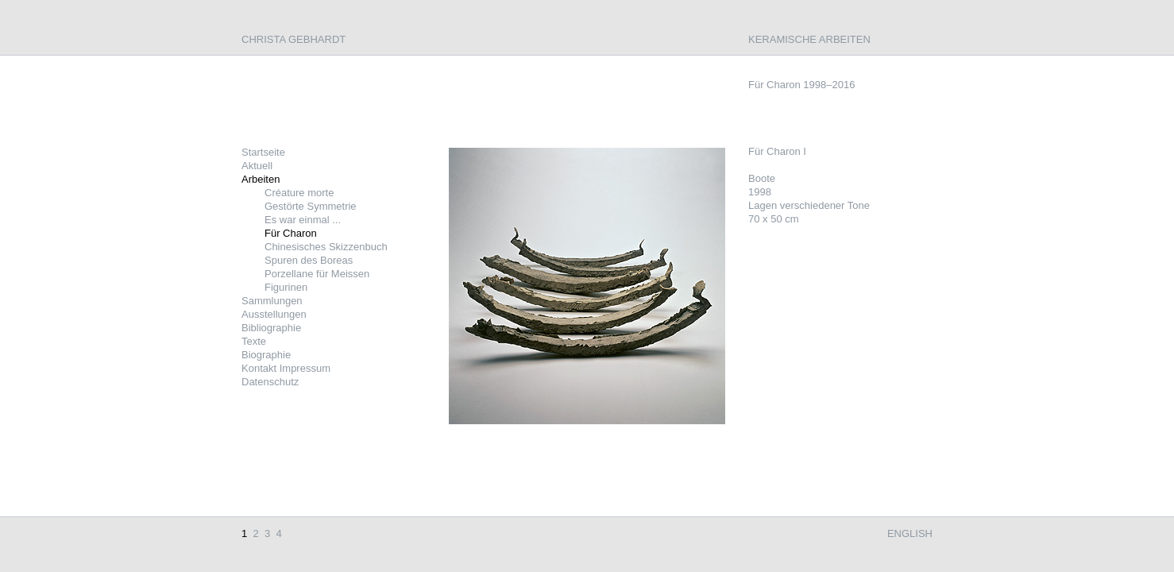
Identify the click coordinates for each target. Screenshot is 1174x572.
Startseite (263, 152)
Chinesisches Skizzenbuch (326, 247)
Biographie (266, 355)
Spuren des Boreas (309, 260)
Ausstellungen (274, 314)
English (910, 533)
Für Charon (291, 233)
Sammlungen (272, 301)
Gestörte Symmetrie (311, 206)
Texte (253, 341)
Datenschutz (270, 382)
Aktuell (256, 166)
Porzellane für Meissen (317, 274)
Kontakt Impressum (285, 368)
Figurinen (286, 287)
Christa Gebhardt (293, 39)
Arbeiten (260, 179)
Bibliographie (271, 328)
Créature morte (299, 193)
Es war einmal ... (303, 220)
